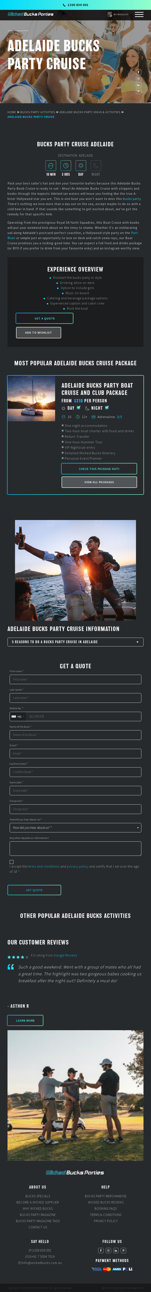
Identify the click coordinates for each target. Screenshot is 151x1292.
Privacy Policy (106, 1221)
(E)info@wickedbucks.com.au (40, 1263)
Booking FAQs (106, 1209)
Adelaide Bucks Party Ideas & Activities (89, 112)
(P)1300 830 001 (40, 1250)
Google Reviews (65, 955)
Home (12, 112)
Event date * (16, 782)
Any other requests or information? (29, 838)
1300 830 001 (76, 5)
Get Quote (34, 890)
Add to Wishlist (38, 332)
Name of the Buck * (21, 726)
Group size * (16, 801)
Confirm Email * (19, 764)
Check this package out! (99, 469)
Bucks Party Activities (37, 112)
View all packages (99, 482)
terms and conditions (44, 866)
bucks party (132, 199)
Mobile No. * (16, 708)
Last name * (16, 689)
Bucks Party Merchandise (106, 1196)
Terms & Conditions (106, 1215)
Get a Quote (45, 318)
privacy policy (77, 866)
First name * (17, 671)
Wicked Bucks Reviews (106, 1202)
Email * (14, 745)
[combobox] (18, 716)
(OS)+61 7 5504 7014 (40, 1257)
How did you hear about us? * (26, 819)
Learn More (25, 1020)
